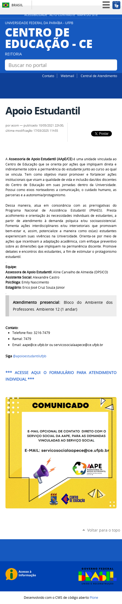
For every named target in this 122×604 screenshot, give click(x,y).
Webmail (67, 76)
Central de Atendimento (99, 76)
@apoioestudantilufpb (30, 356)
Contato (48, 76)
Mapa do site (87, 15)
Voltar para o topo (103, 530)
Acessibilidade (35, 15)
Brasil (17, 5)
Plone (94, 597)
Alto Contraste (62, 15)
